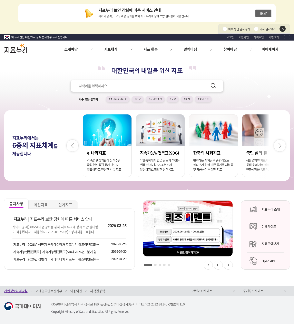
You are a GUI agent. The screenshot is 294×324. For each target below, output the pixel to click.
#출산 (187, 99)
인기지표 (65, 205)
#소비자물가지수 (118, 99)
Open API (262, 261)
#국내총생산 (155, 99)
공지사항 (16, 203)
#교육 (173, 99)
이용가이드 (262, 226)
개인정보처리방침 (16, 290)
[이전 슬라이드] (72, 145)
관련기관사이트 (202, 291)
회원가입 (244, 37)
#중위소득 (203, 99)
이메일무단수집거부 (49, 290)
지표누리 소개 (264, 209)
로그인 (230, 37)
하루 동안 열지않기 (239, 29)
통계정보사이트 (253, 291)
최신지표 (41, 205)
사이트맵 (259, 37)
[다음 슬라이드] (280, 145)
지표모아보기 (264, 243)
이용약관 (76, 290)
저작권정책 (97, 290)
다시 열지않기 (267, 29)
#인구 (138, 99)
